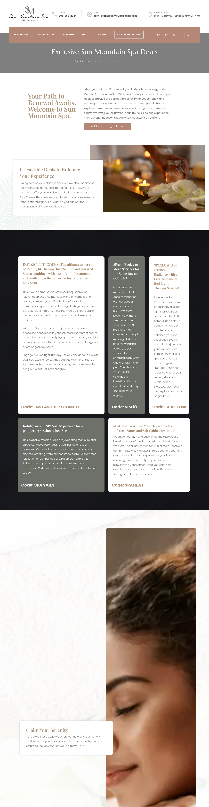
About (85, 34)
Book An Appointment (129, 34)
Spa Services (21, 34)
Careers (103, 34)
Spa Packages (46, 34)
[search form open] (188, 35)
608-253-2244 (68, 15)
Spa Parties (67, 34)
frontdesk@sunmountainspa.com (115, 15)
